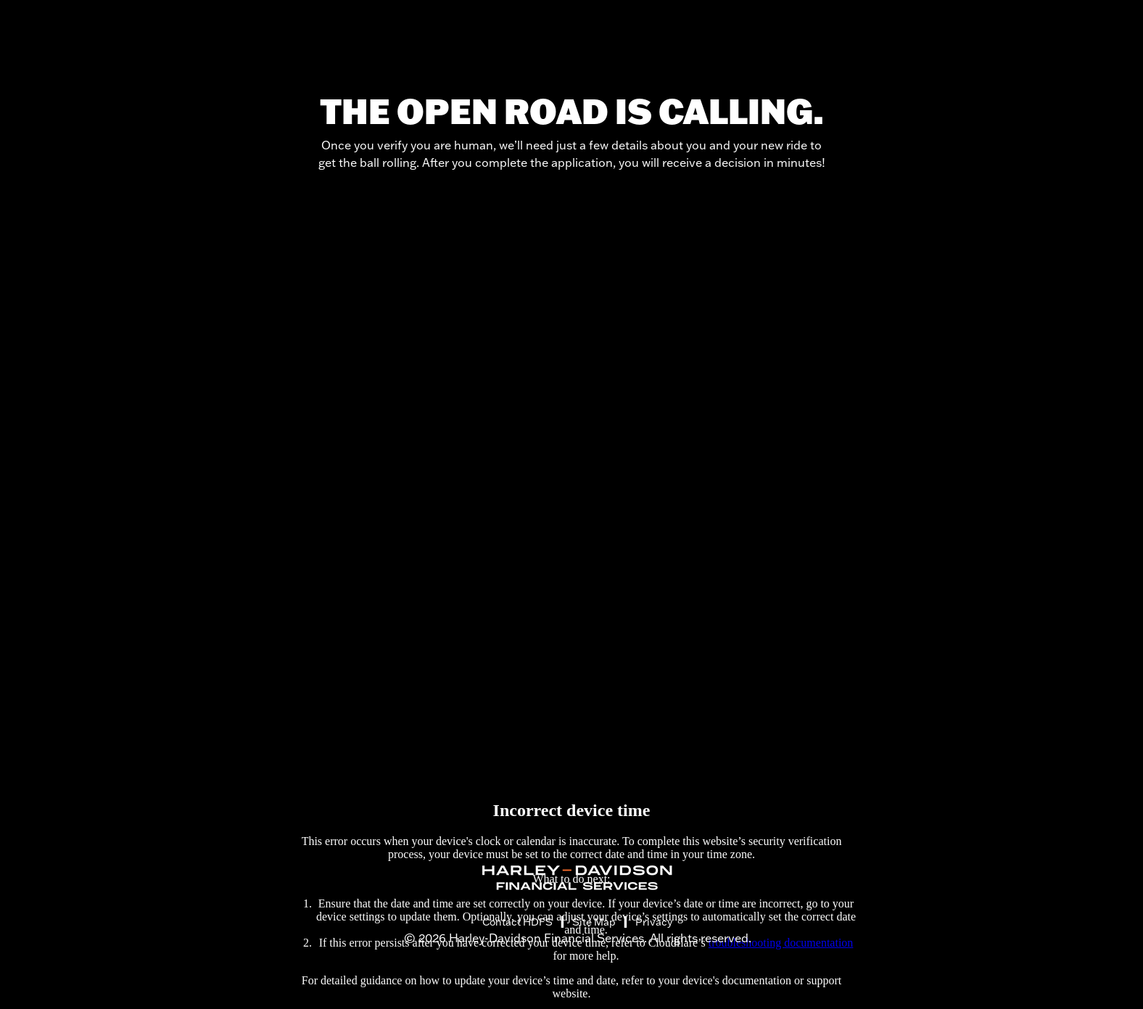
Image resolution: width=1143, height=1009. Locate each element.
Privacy (653, 921)
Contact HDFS (517, 921)
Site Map (594, 921)
